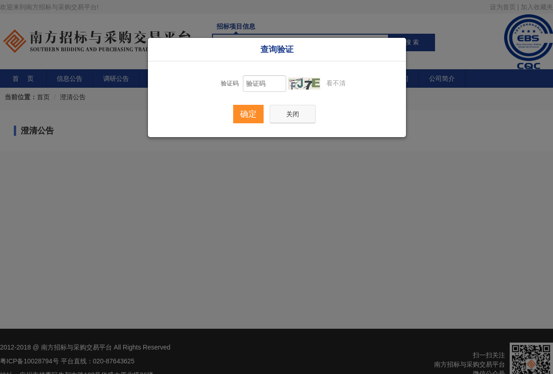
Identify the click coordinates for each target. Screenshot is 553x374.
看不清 (336, 83)
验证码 (230, 83)
